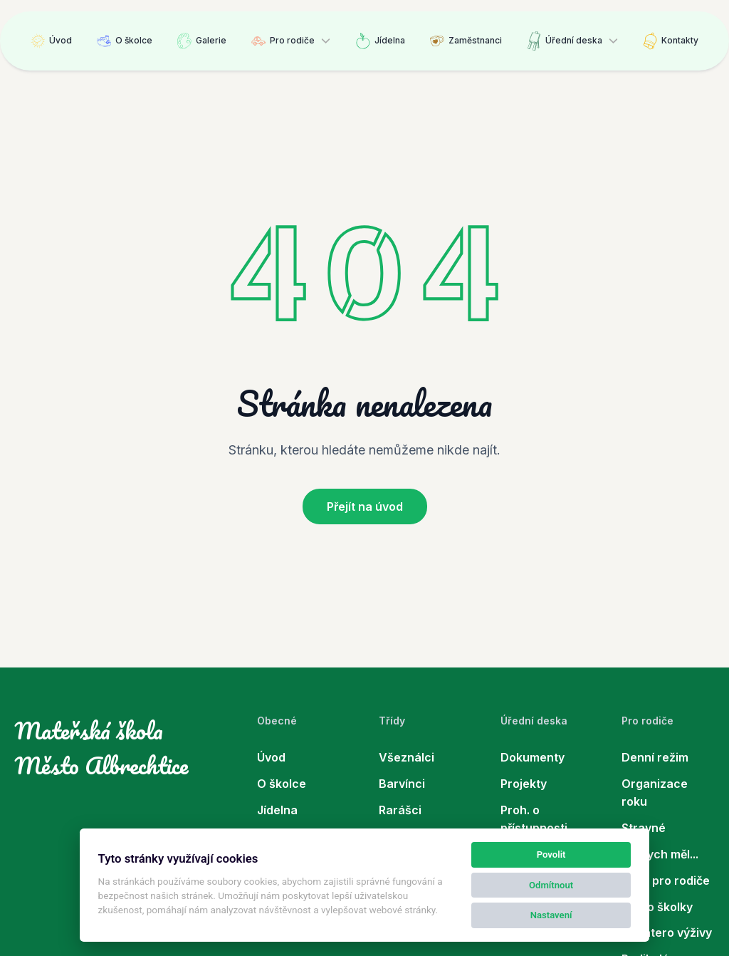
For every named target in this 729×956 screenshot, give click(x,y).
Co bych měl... (660, 854)
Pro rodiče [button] (283, 40)
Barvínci (402, 783)
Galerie (201, 40)
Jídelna (380, 40)
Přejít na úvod (365, 506)
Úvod (51, 40)
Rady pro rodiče (666, 880)
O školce (124, 40)
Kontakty (670, 40)
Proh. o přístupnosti (533, 819)
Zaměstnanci (466, 40)
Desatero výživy (667, 932)
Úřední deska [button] (564, 40)
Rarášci (400, 810)
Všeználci (406, 757)
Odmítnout (551, 885)
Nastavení (551, 915)
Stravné (644, 828)
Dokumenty (532, 757)
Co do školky (657, 907)
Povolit (551, 854)
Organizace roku (655, 792)
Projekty (523, 783)
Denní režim (655, 757)
